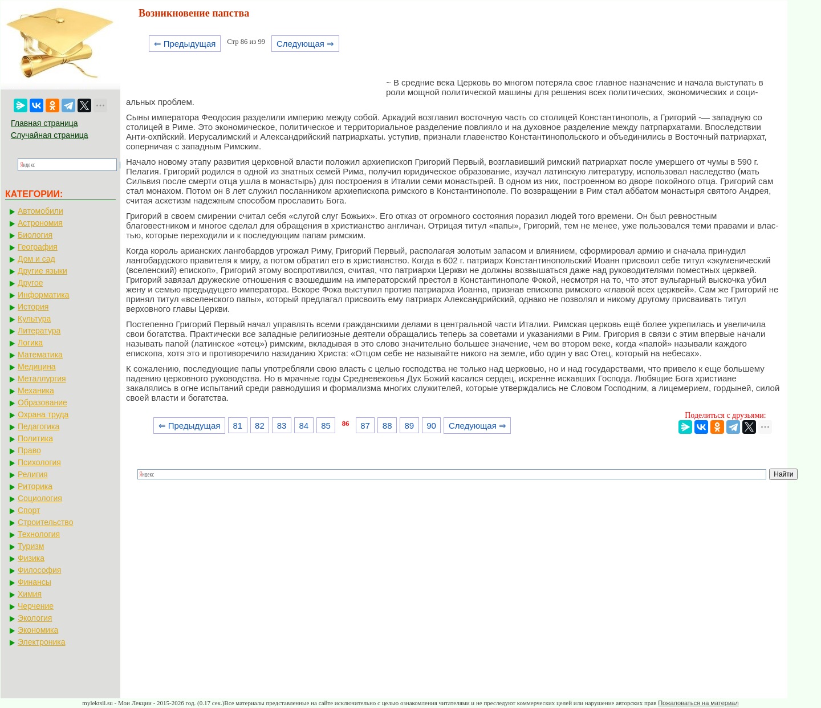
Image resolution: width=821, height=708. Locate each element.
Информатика (43, 294)
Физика (31, 558)
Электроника (42, 641)
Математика (40, 354)
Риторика (35, 486)
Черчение (36, 606)
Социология (40, 498)
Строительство (45, 522)
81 (237, 425)
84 (303, 425)
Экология (35, 617)
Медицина (37, 366)
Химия (30, 594)
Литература (39, 330)
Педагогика (38, 426)
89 (409, 425)
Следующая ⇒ (305, 43)
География (38, 246)
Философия (39, 570)
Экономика (38, 629)
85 (326, 425)
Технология (39, 534)
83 (282, 425)
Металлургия (42, 378)
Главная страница (44, 123)
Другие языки (42, 270)
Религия (33, 474)
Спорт (29, 510)
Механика (36, 390)
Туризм (31, 546)
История (33, 306)
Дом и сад (36, 258)
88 (387, 425)
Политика (35, 438)
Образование (42, 402)
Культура (34, 318)
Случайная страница (49, 135)
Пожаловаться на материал (698, 702)
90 (431, 425)
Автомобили (40, 210)
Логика (30, 342)
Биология (35, 234)
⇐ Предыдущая (185, 43)
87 (365, 425)
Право (29, 450)
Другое (30, 282)
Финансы (34, 582)
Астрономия (40, 222)
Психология (39, 462)
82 (260, 425)
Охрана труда (43, 414)
